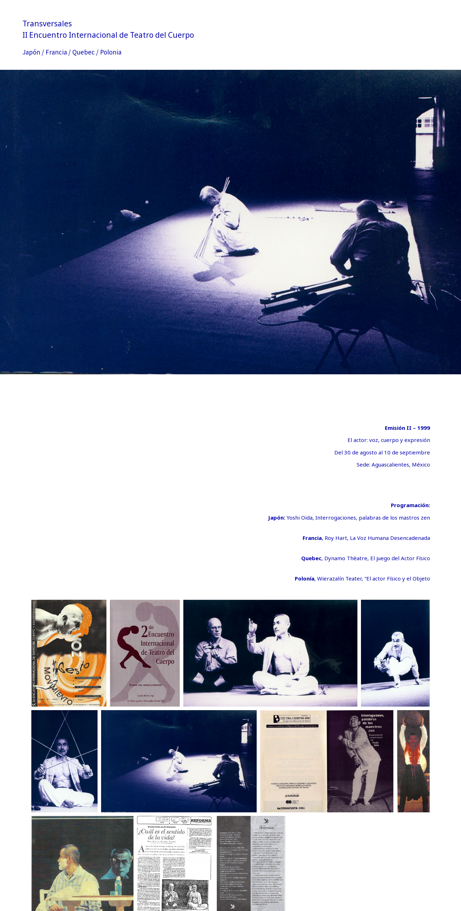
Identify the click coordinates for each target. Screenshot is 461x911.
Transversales (47, 23)
